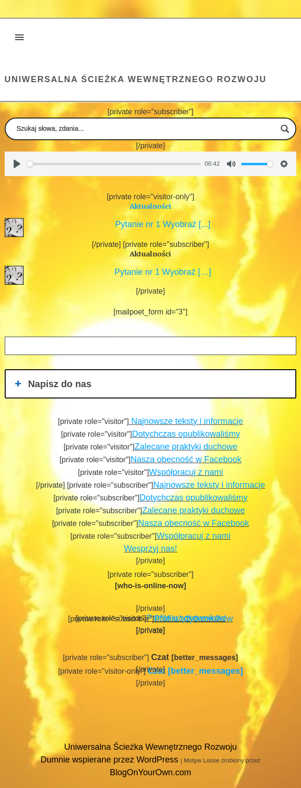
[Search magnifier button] (285, 129)
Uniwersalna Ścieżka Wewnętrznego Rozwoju (136, 79)
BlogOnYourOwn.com (150, 772)
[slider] (114, 164)
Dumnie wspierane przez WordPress (111, 759)
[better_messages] (195, 671)
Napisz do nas (52, 383)
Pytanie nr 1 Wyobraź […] (160, 272)
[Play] (17, 163)
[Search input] (146, 129)
